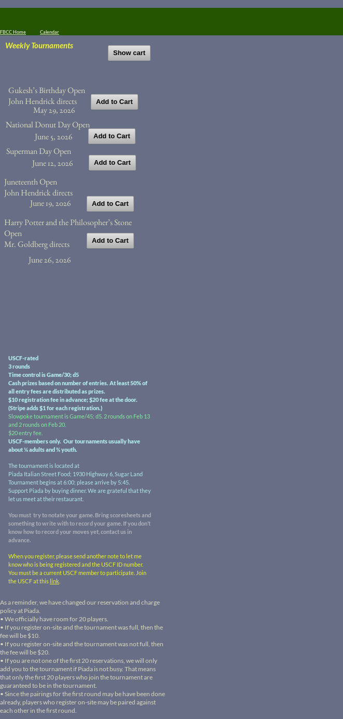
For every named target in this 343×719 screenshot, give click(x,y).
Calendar (49, 32)
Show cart (129, 53)
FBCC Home (13, 32)
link (54, 581)
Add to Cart (114, 102)
